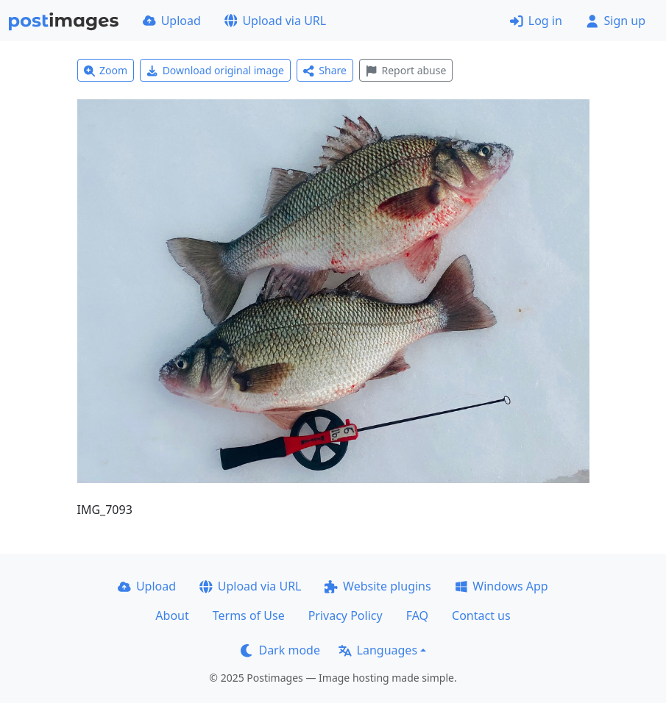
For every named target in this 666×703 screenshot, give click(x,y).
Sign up (615, 21)
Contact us (481, 615)
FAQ (417, 615)
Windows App (501, 586)
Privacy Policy (345, 615)
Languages (378, 650)
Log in (536, 21)
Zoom (106, 70)
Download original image (215, 70)
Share (325, 70)
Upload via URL (275, 21)
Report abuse (406, 70)
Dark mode (280, 650)
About (171, 615)
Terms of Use (249, 615)
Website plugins (378, 586)
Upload (172, 21)
